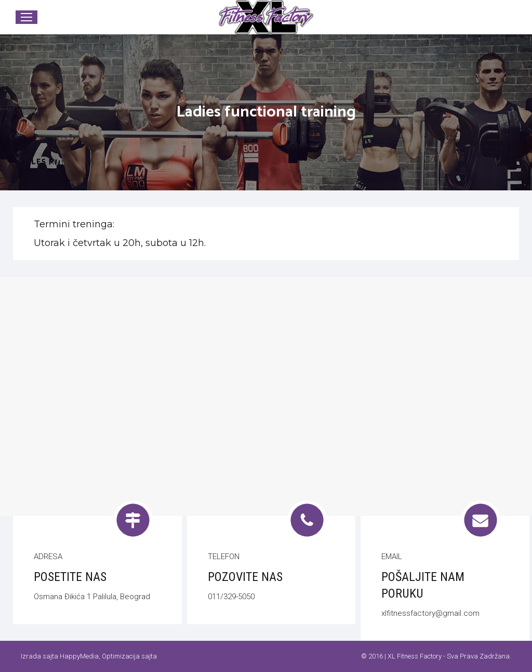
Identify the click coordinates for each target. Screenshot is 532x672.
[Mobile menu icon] (26, 17)
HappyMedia (79, 656)
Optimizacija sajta (129, 656)
